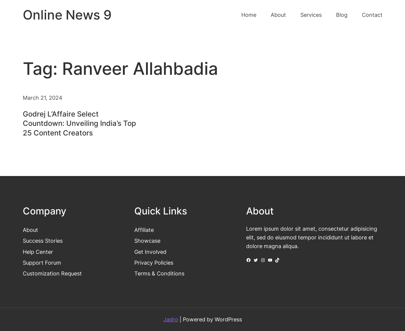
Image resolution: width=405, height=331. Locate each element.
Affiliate (144, 229)
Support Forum (42, 262)
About (30, 229)
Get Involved (150, 251)
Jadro (170, 319)
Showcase (147, 240)
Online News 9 (67, 15)
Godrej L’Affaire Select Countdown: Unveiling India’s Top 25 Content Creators (79, 123)
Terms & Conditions (159, 273)
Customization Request (52, 273)
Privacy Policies (153, 262)
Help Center (38, 251)
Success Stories (43, 240)
